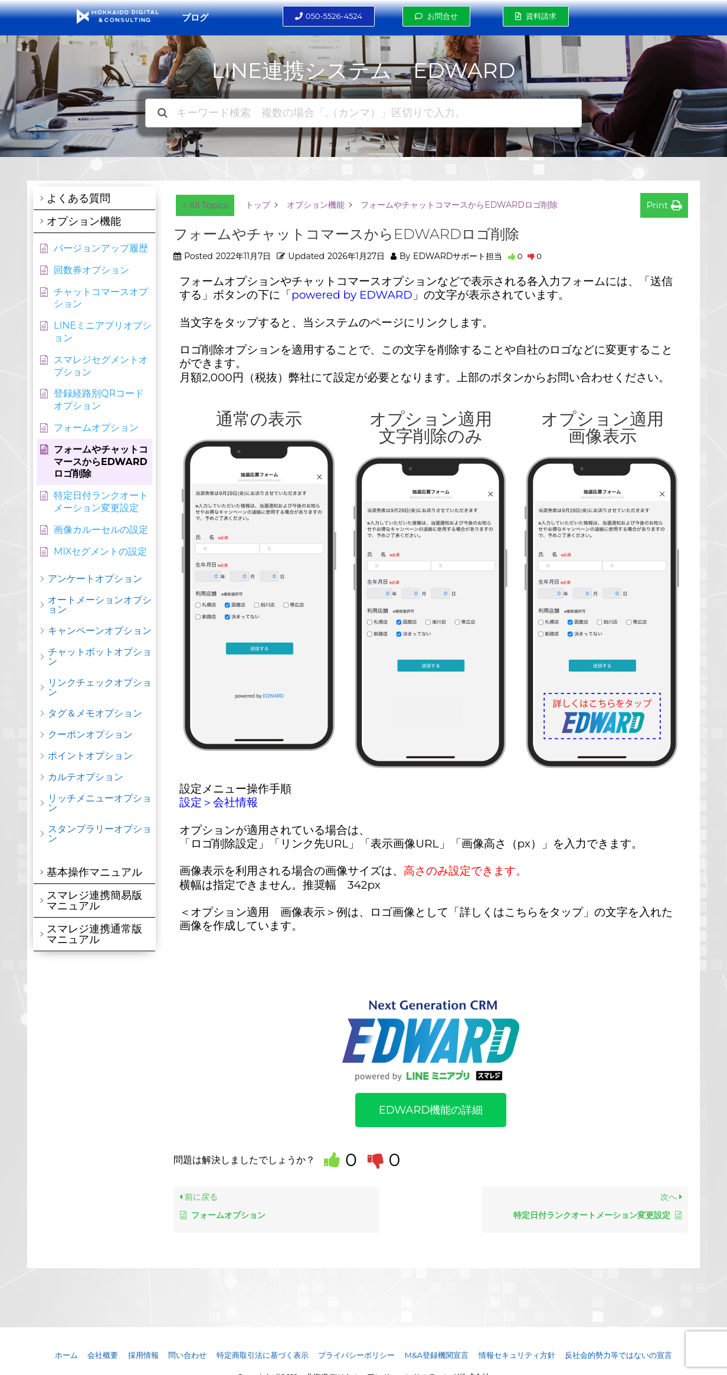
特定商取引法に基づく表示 (263, 1355)
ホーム (66, 1355)
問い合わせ (187, 1355)
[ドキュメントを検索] (163, 113)
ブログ (195, 17)
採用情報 (143, 1355)
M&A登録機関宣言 (436, 1355)
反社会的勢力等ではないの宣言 (618, 1355)
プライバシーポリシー (356, 1355)
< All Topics (205, 205)
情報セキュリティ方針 (517, 1355)
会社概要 (102, 1355)
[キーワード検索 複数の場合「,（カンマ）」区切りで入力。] (363, 113)
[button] (329, 16)
